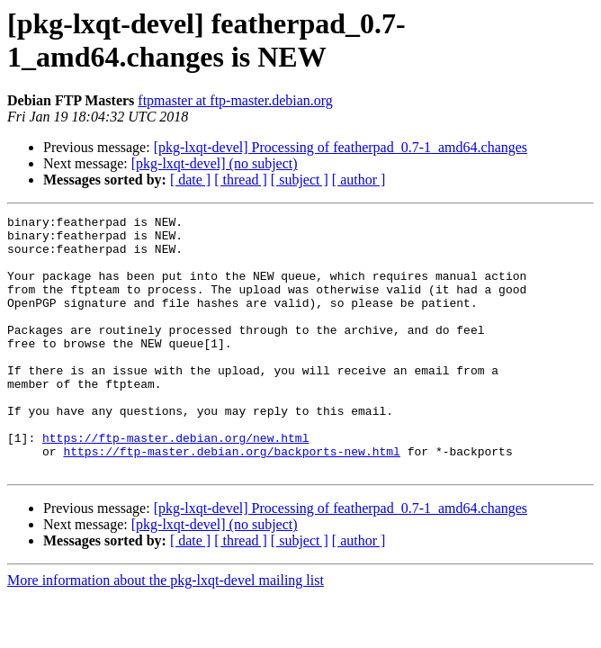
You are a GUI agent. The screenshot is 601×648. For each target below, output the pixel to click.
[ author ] (359, 179)
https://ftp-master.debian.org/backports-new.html (231, 499)
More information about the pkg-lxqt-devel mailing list (165, 631)
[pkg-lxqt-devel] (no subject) (214, 163)
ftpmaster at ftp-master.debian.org (235, 100)
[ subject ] (299, 179)
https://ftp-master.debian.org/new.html (175, 483)
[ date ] (190, 179)
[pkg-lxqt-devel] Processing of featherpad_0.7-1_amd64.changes (340, 147)
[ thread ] (240, 179)
